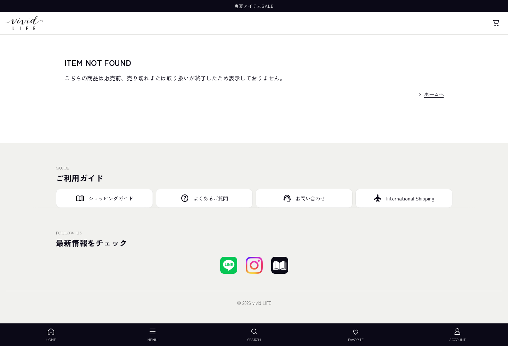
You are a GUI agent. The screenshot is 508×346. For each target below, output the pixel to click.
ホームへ (434, 94)
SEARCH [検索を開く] (254, 335)
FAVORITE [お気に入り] (356, 335)
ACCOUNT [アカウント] (457, 335)
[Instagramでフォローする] (254, 265)
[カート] (496, 23)
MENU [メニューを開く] (152, 335)
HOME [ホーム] (51, 335)
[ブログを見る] (279, 265)
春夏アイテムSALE (254, 6)
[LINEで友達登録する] (228, 265)
